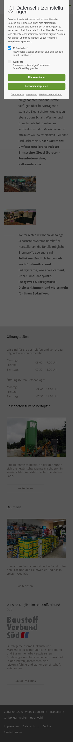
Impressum (31, 94)
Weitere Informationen (50, 94)
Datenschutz (17, 94)
